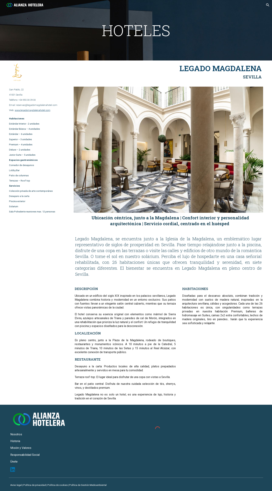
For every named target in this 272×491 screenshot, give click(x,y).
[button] (267, 5)
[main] (136, 30)
